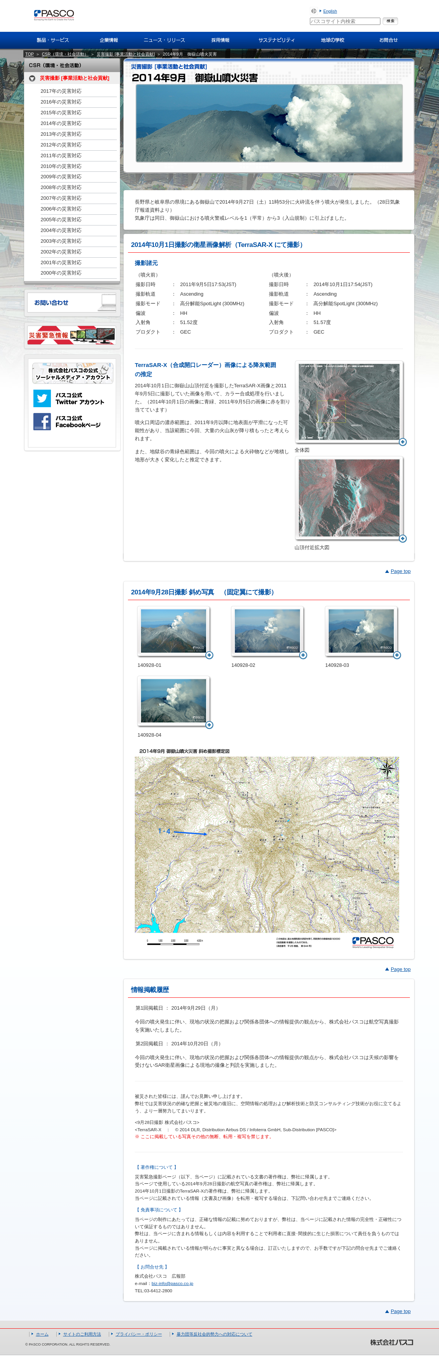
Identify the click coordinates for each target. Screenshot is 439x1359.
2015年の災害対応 (61, 112)
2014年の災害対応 (61, 123)
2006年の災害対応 (61, 209)
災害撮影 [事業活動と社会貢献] (126, 54)
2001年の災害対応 (61, 262)
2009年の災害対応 (61, 176)
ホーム (42, 1334)
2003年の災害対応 (61, 241)
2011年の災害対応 (61, 155)
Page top (401, 571)
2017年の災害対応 (61, 91)
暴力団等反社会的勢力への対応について (214, 1334)
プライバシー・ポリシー (139, 1334)
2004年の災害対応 (61, 230)
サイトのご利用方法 (82, 1334)
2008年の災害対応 (61, 187)
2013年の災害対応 (61, 134)
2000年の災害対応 (61, 273)
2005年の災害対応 (61, 219)
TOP (29, 54)
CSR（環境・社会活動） (65, 54)
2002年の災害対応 (61, 252)
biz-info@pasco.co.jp (172, 1283)
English (330, 11)
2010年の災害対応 (61, 166)
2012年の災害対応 (61, 145)
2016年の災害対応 (61, 102)
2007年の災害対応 (61, 198)
